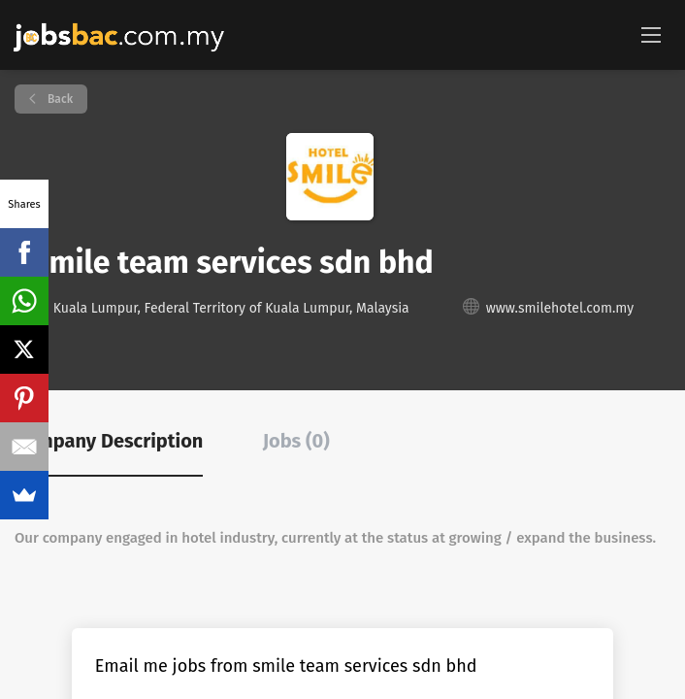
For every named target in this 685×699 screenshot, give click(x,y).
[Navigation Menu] (651, 34)
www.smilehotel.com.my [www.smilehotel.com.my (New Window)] (560, 308)
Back (59, 99)
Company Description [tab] (109, 440)
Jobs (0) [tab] (296, 440)
